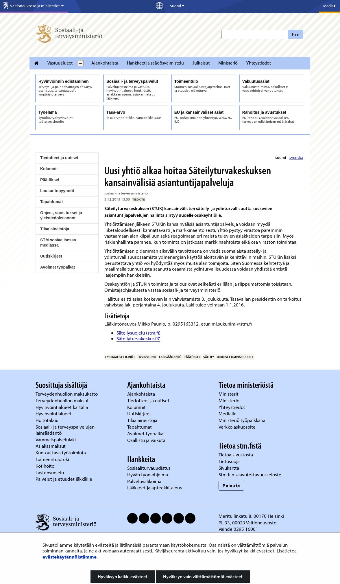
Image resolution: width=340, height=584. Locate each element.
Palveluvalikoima (144, 481)
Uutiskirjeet (51, 256)
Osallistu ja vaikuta (146, 440)
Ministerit (229, 394)
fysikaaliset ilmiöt (120, 357)
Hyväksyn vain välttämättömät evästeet (203, 576)
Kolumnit (49, 168)
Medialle (228, 413)
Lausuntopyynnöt (57, 190)
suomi (281, 157)
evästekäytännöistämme (69, 557)
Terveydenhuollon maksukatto (67, 394)
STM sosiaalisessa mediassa (58, 242)
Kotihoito (45, 466)
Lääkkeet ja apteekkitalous (154, 487)
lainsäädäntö (170, 357)
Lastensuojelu (50, 472)
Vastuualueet (60, 63)
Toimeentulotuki (53, 459)
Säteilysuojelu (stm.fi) (138, 333)
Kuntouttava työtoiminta (61, 452)
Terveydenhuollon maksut (63, 400)
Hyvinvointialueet (54, 413)
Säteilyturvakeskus (138, 338)
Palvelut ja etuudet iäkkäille (64, 479)
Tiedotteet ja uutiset (59, 157)
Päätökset (49, 179)
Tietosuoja (229, 461)
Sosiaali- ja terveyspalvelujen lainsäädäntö (65, 430)
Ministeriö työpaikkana (243, 420)
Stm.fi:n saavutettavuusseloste (250, 474)
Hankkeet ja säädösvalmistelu (155, 63)
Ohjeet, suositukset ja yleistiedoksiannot (61, 215)
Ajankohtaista (104, 63)
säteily (208, 357)
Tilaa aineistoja (54, 229)
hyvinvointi (147, 357)
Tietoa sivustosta (236, 454)
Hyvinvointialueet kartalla (62, 407)
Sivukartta (229, 468)
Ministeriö (228, 63)
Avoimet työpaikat (57, 267)
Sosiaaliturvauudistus (149, 468)
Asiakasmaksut (51, 446)
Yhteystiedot (258, 63)
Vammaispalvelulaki (56, 439)
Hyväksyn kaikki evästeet (122, 576)
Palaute (231, 485)
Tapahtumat (51, 201)
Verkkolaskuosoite (238, 427)
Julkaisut (201, 63)
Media (329, 5)
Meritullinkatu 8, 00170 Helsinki (251, 516)
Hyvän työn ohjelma (147, 474)
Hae (295, 34)
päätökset (192, 357)
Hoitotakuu (48, 420)
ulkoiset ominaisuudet (235, 357)
